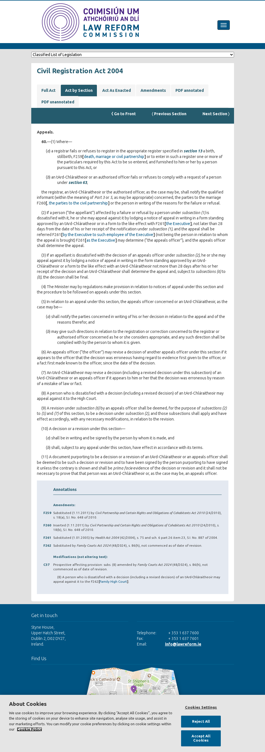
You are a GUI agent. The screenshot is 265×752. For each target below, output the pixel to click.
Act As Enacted (116, 90)
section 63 (77, 182)
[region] (132, 723)
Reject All (201, 721)
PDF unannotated (57, 102)
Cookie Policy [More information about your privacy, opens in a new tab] (29, 729)
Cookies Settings (201, 707)
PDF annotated (189, 90)
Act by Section (79, 90)
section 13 (193, 151)
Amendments (153, 90)
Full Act (48, 90)
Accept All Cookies (200, 738)
